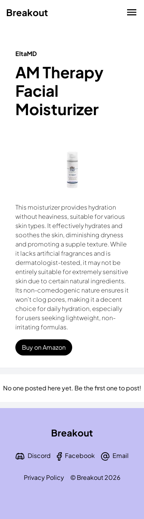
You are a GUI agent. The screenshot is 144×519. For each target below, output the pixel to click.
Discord (39, 455)
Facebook (80, 455)
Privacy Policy (44, 477)
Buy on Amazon (44, 347)
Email (121, 455)
